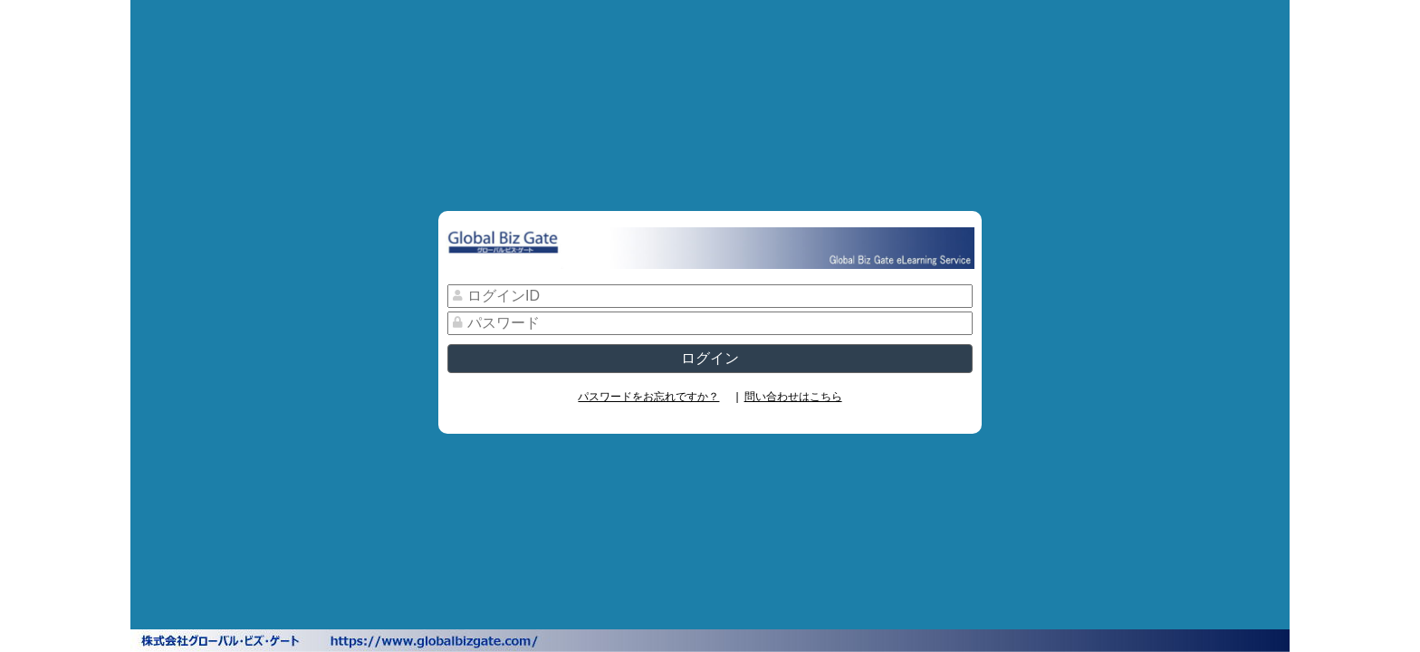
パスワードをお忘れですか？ (648, 396)
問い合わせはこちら (793, 396)
